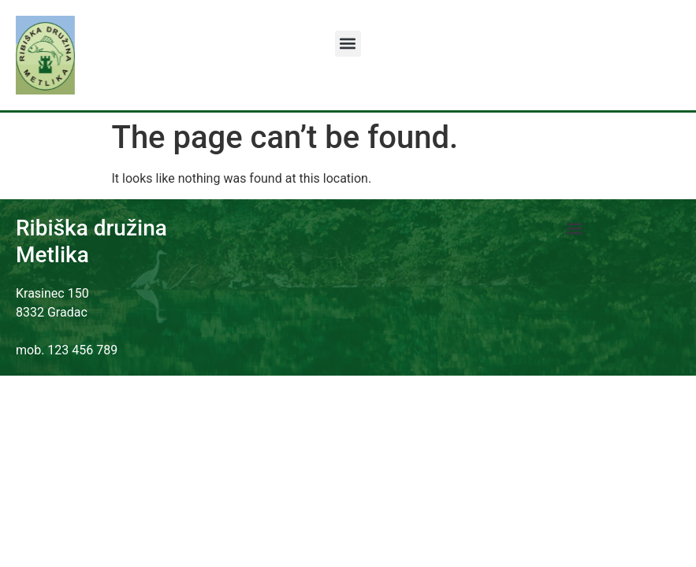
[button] (348, 44)
